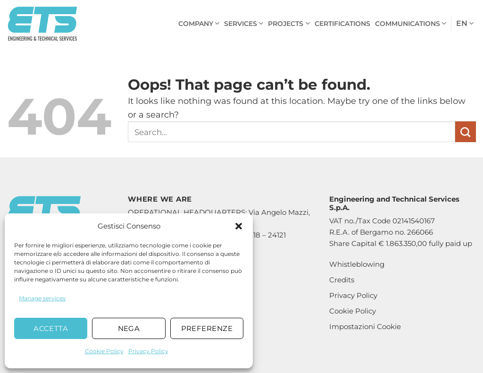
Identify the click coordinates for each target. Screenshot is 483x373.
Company (198, 23)
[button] (238, 226)
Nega (129, 328)
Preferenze (207, 328)
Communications (410, 23)
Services (243, 23)
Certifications (342, 23)
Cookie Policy (104, 351)
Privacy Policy (148, 351)
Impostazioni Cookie (365, 326)
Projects (288, 23)
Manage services (42, 298)
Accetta (50, 328)
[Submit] (465, 131)
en (465, 23)
